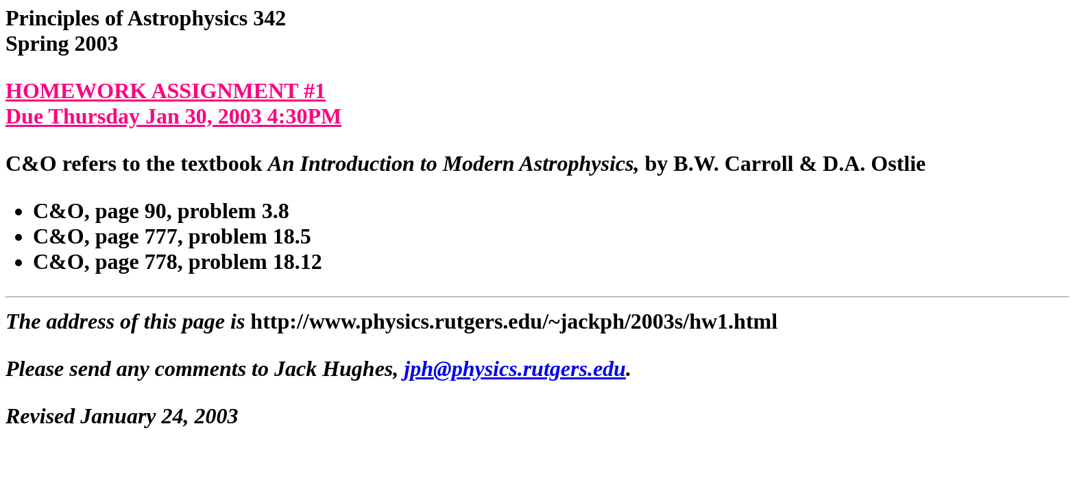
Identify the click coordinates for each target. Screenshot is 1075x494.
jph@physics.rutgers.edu (515, 368)
